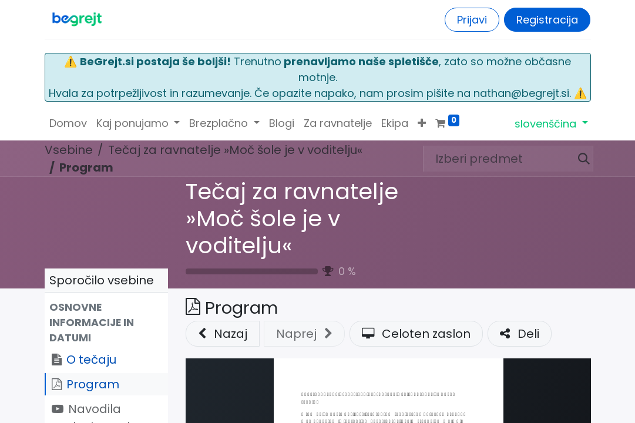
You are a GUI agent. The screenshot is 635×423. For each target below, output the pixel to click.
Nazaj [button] (222, 333)
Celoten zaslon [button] (416, 333)
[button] (422, 123)
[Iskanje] (579, 159)
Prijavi (472, 19)
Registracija (547, 19)
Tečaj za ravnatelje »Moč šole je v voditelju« (292, 218)
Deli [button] (519, 333)
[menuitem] (68, 123)
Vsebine (69, 150)
